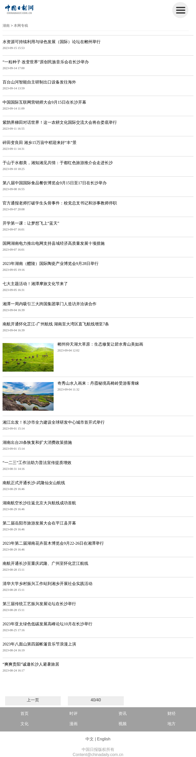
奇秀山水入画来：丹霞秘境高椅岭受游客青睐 (98, 383)
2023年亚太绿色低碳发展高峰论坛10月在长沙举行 (47, 624)
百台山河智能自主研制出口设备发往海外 (39, 82)
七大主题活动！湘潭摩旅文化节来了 (35, 284)
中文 (89, 739)
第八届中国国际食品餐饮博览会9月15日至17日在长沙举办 (55, 183)
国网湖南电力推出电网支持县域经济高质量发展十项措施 (54, 243)
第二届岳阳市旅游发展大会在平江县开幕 (39, 523)
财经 (171, 713)
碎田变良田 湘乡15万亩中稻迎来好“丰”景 (40, 142)
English (103, 739)
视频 (122, 724)
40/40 (96, 700)
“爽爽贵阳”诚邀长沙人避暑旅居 (31, 664)
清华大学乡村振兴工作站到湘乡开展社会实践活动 (47, 583)
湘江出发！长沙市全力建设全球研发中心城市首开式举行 (54, 422)
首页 (24, 713)
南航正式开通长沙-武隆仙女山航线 (34, 483)
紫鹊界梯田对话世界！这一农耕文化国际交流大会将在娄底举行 (60, 122)
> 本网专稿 (19, 25)
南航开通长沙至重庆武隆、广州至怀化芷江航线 (45, 563)
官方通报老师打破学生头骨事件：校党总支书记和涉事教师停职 (60, 203)
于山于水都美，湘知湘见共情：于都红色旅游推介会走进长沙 (58, 163)
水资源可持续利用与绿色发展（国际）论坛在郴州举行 (52, 42)
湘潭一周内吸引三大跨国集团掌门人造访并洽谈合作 (49, 304)
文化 (24, 724)
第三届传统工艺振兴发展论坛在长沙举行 (39, 604)
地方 (171, 724)
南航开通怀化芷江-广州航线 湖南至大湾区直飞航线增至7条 (56, 324)
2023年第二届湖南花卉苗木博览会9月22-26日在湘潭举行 (53, 543)
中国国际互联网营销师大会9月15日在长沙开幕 (44, 102)
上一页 (33, 700)
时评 (73, 713)
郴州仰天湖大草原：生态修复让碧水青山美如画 (100, 344)
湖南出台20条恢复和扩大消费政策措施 (37, 442)
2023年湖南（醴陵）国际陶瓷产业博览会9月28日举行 (51, 263)
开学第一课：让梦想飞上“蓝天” (31, 223)
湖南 (6, 25)
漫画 (73, 724)
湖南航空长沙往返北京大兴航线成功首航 (39, 503)
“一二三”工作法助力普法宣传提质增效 (37, 462)
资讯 (122, 713)
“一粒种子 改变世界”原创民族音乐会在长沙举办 (46, 62)
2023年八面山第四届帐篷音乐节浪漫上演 (39, 644)
